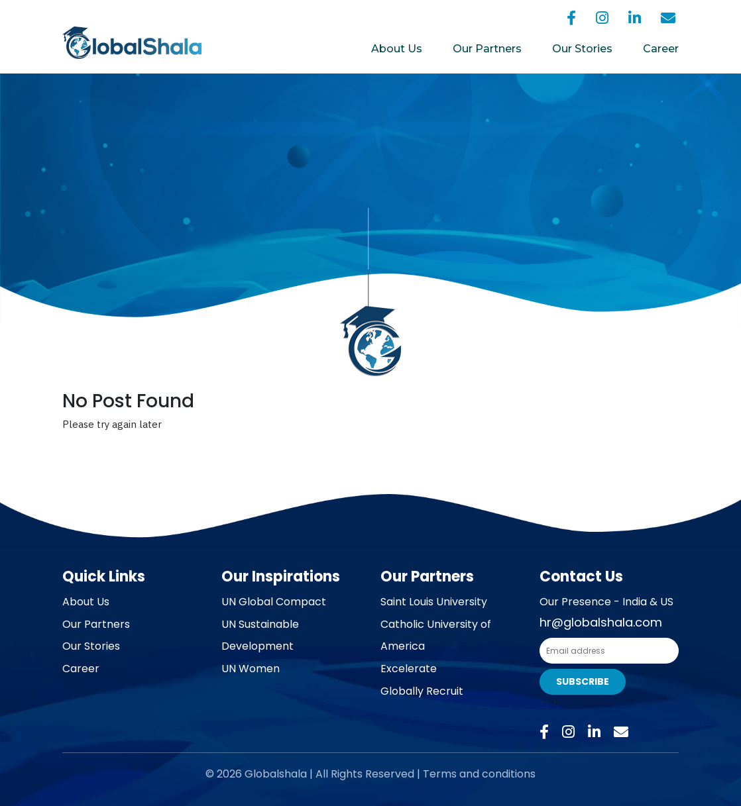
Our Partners (487, 48)
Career (661, 48)
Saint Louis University (433, 601)
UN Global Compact (273, 601)
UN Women (250, 668)
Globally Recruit (421, 691)
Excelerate (408, 668)
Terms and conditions (479, 773)
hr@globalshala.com (601, 622)
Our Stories (582, 48)
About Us (396, 48)
